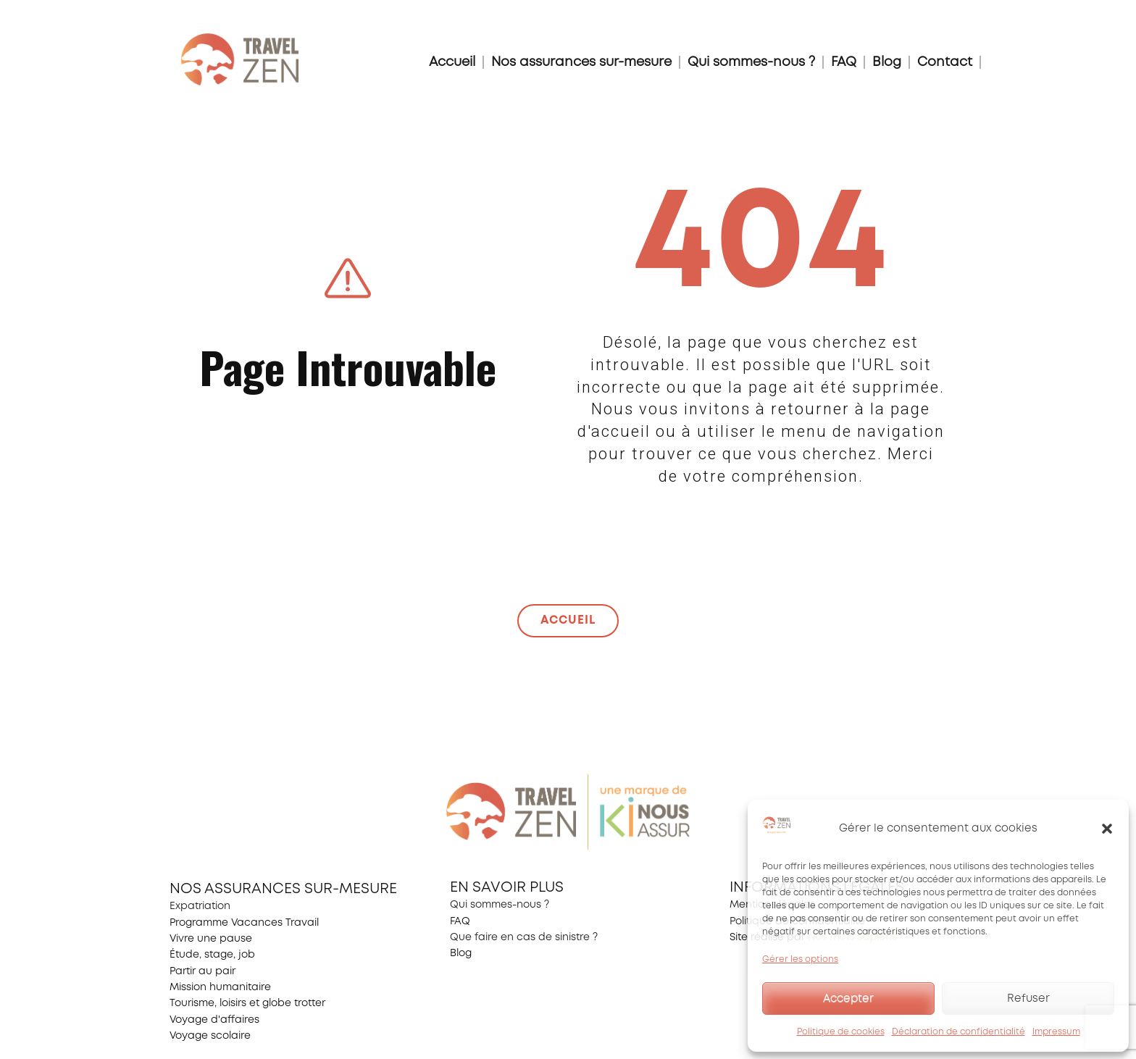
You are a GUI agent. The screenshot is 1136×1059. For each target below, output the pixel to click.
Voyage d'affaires (214, 1020)
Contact (944, 62)
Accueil (452, 62)
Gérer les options (800, 959)
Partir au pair (202, 971)
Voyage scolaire (210, 1035)
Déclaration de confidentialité (958, 1032)
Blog (886, 62)
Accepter (848, 999)
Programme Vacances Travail (244, 922)
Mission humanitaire (220, 987)
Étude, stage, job (212, 954)
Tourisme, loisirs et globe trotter (247, 1003)
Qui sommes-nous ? (751, 62)
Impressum (1056, 1032)
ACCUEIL (568, 620)
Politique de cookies (841, 1032)
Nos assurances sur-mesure (581, 62)
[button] (1107, 828)
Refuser (1028, 999)
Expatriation (200, 906)
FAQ (843, 62)
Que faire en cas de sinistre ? (524, 937)
